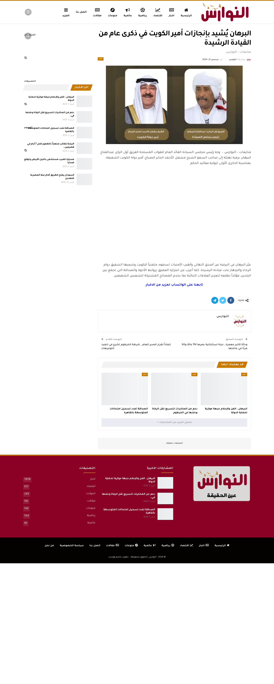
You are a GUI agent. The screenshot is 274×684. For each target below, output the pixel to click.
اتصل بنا (81, 12)
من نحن (49, 545)
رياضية (142, 12)
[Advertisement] (174, 235)
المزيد (65, 12)
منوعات (112, 12)
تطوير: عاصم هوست (118, 557)
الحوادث (90, 493)
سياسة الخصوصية (72, 545)
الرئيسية (186, 12)
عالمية (128, 12)
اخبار (171, 12)
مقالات (97, 12)
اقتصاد (157, 12)
